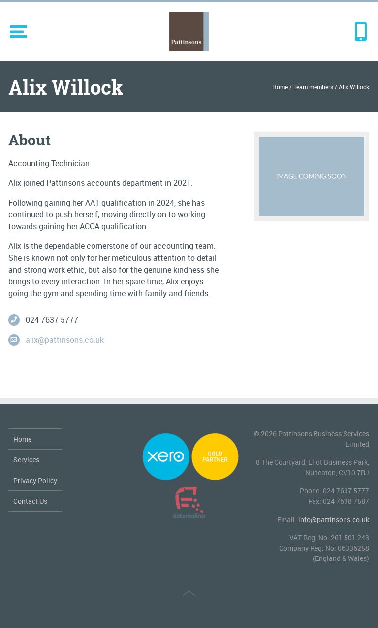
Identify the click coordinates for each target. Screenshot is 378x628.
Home (280, 87)
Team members (313, 87)
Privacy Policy (35, 480)
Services (26, 459)
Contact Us (30, 501)
